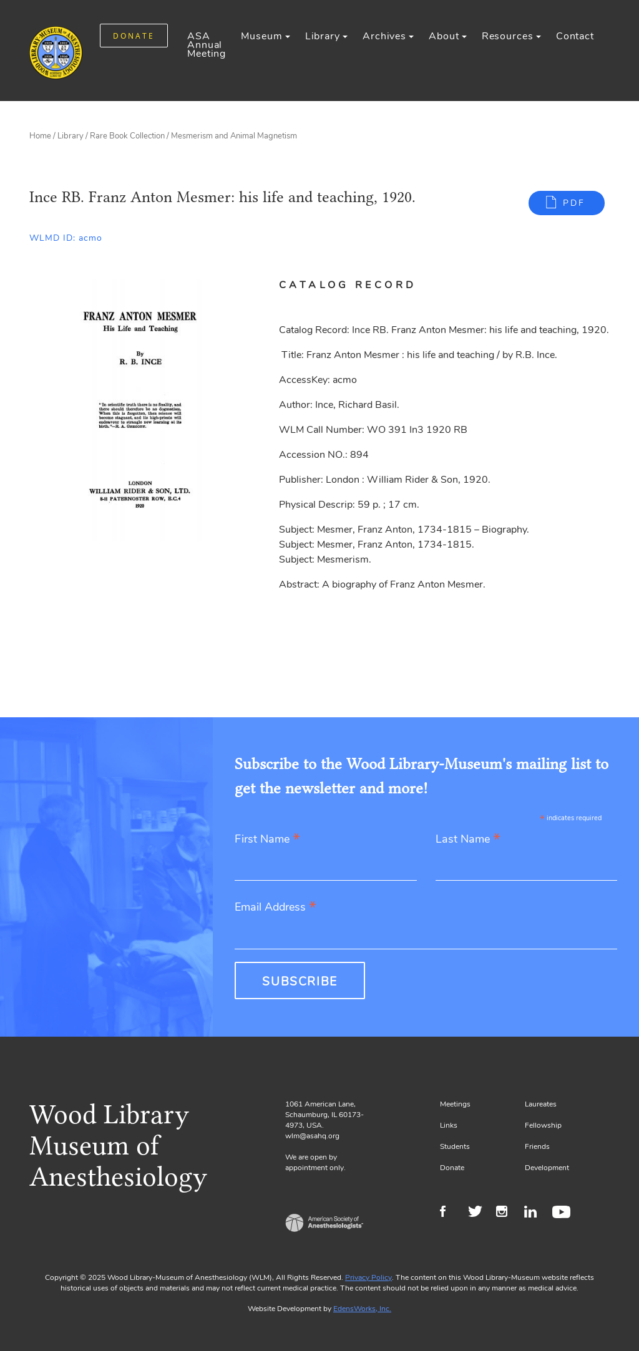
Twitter (479, 1213)
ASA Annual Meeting (206, 45)
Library (322, 36)
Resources (508, 36)
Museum (261, 36)
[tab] (362, 285)
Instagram (507, 1213)
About (444, 36)
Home (40, 136)
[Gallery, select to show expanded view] (140, 410)
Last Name (468, 840)
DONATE (134, 36)
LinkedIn (535, 1213)
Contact (575, 36)
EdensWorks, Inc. (362, 1309)
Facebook (451, 1213)
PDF (574, 203)
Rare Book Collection (127, 136)
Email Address (275, 908)
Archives (384, 36)
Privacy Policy (368, 1277)
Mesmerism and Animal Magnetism (234, 136)
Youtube (563, 1213)
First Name (267, 840)
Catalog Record (347, 285)
